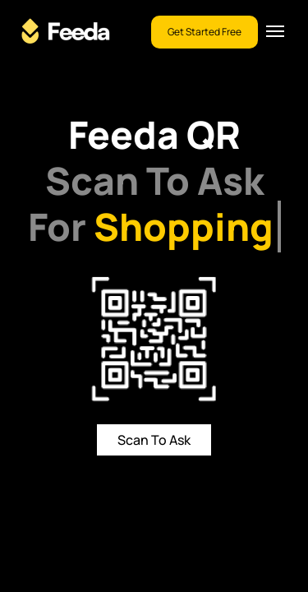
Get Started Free (204, 32)
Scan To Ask (154, 440)
